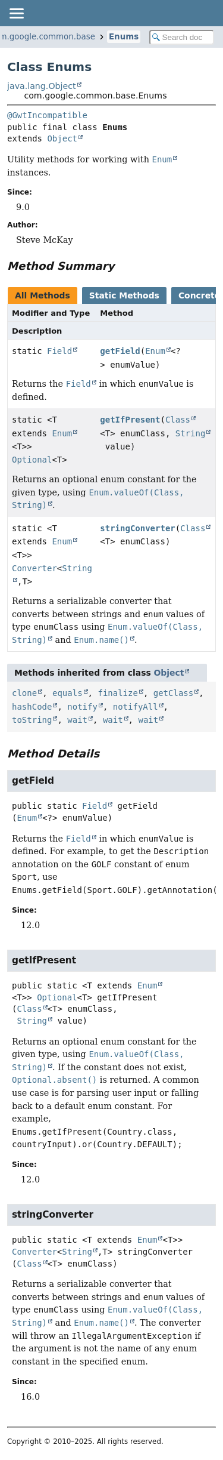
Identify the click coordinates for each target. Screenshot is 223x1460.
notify (82, 706)
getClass (173, 693)
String (190, 433)
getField (120, 351)
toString (32, 720)
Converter (34, 568)
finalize (117, 693)
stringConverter (137, 528)
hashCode (32, 706)
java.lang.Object (41, 86)
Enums (124, 36)
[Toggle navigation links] (16, 13)
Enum (155, 351)
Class (177, 419)
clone (24, 693)
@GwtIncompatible (47, 115)
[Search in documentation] (182, 37)
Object (62, 138)
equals (67, 693)
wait (77, 720)
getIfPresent (130, 419)
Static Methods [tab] (124, 295)
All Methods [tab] (42, 295)
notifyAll (135, 706)
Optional (32, 459)
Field (59, 351)
